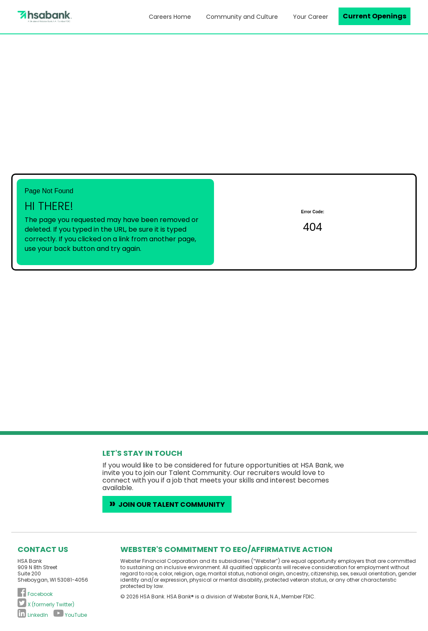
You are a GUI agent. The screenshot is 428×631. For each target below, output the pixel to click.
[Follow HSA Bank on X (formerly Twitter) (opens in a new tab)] (46, 604)
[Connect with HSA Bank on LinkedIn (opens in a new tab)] (33, 614)
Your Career (310, 17)
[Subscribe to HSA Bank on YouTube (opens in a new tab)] (70, 614)
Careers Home (170, 17)
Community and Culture (242, 17)
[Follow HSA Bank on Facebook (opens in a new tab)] (35, 594)
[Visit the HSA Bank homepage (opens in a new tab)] (22, 16)
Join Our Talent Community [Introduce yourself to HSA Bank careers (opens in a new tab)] (171, 504)
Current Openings (374, 16)
